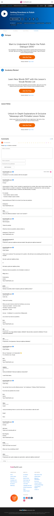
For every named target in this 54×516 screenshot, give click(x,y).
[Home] (26, 2)
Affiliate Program (26, 490)
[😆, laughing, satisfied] (31, 142)
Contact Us (36, 489)
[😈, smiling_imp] (46, 142)
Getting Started (37, 476)
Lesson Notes (25, 30)
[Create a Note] (29, 19)
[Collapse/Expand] (27, 139)
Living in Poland (19, 23)
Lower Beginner (13, 24)
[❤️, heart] (48, 142)
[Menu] (2, 2)
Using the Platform (38, 483)
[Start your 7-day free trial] (14, 498)
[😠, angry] (29, 142)
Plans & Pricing (26, 481)
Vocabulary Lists (13, 480)
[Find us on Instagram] (24, 500)
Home (11, 474)
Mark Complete (15, 19)
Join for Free (27, 57)
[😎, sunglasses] (27, 142)
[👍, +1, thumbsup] (50, 142)
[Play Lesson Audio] (4, 13)
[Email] (13, 164)
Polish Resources (13, 481)
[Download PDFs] (33, 19)
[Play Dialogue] (2, 35)
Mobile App (12, 485)
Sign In (6, 145)
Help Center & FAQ (38, 474)
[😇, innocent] (40, 142)
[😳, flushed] (21, 142)
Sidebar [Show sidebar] (50, 5)
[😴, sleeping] (42, 142)
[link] (45, 6)
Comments (36, 30)
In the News (25, 483)
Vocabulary (15, 30)
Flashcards (12, 478)
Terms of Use (47, 512)
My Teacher (12, 483)
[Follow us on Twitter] (24, 498)
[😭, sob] (38, 142)
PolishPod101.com (34, 512)
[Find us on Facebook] (29, 498)
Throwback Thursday (40, 23)
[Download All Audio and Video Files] (37, 19)
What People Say (26, 480)
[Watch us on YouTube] (27, 498)
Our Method (25, 474)
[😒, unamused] (25, 142)
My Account (36, 481)
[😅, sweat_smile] (34, 142)
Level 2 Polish (10, 5)
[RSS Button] (2, 143)
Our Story (25, 476)
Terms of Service (39, 513)
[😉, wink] (36, 142)
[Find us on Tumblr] (32, 498)
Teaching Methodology (38, 484)
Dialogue (5, 30)
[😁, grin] (23, 142)
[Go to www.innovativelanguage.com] (27, 510)
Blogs (24, 489)
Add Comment (7, 167)
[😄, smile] (19, 142)
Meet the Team (26, 478)
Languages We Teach (27, 485)
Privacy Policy (41, 512)
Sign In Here (31, 61)
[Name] (13, 160)
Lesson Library (3, 5)
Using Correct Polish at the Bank (29, 23)
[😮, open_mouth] (44, 142)
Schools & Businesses (27, 487)
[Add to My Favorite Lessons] (26, 19)
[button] (52, 2)
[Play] (2, 70)
